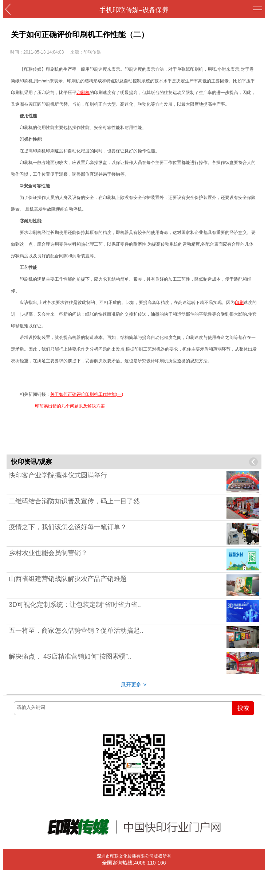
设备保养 (155, 9)
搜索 (243, 708)
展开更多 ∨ (134, 684)
